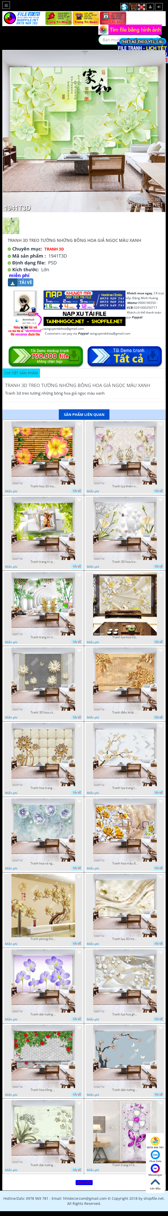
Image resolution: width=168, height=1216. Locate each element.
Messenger (155, 1170)
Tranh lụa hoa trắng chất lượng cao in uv (125, 637)
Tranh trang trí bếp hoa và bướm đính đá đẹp (125, 1165)
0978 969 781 (155, 1142)
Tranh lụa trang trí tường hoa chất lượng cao (125, 788)
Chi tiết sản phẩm (21, 373)
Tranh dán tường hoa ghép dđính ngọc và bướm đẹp (125, 1090)
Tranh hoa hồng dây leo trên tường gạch (43, 1090)
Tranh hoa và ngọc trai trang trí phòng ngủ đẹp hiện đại (43, 863)
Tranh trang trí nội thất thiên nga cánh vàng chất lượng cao (43, 637)
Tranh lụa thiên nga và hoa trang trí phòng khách (125, 486)
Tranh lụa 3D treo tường (125, 939)
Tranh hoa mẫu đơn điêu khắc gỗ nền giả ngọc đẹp (125, 863)
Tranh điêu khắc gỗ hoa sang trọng (125, 712)
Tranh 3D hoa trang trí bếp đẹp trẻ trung (125, 562)
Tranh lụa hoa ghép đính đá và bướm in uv (125, 1014)
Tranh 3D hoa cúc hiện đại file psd (43, 712)
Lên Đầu (155, 1184)
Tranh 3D (54, 249)
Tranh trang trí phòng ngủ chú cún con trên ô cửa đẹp (43, 562)
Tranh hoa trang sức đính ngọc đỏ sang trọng (43, 788)
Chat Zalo (155, 1156)
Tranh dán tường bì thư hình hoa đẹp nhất (43, 1165)
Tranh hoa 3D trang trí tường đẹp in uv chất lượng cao (43, 486)
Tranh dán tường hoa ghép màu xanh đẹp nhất (43, 1014)
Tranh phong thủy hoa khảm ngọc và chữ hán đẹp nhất (43, 939)
